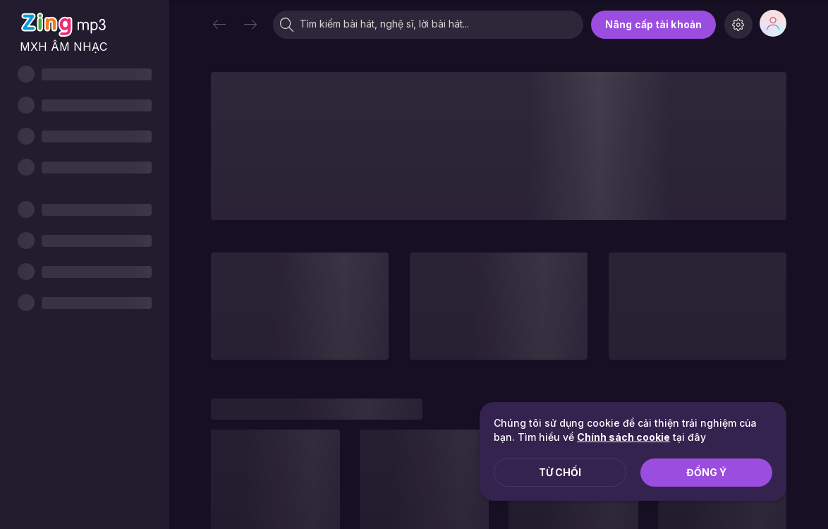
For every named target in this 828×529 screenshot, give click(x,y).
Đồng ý (706, 472)
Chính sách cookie (623, 437)
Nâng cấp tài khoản (653, 24)
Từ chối (560, 472)
